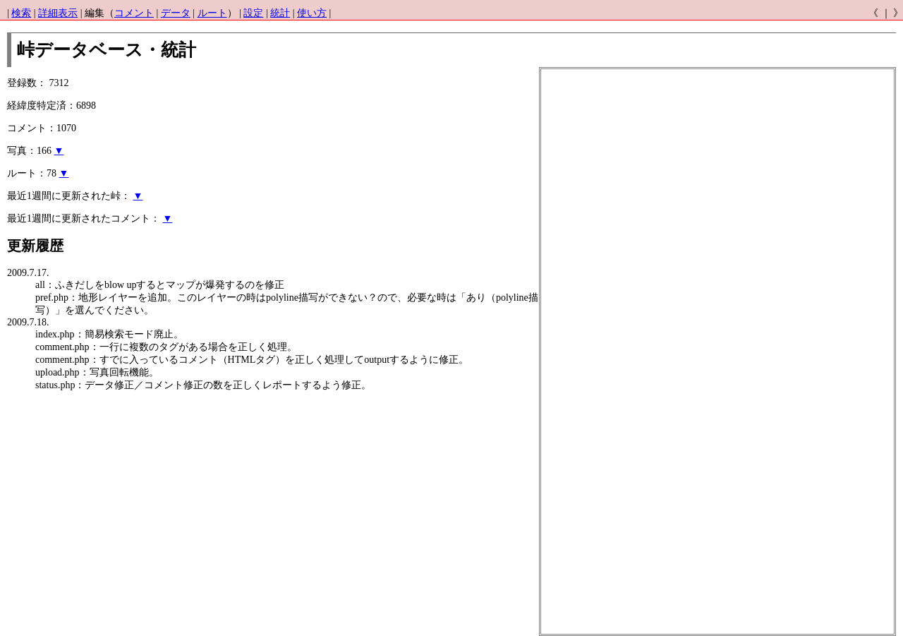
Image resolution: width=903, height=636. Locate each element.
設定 (253, 13)
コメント (134, 13)
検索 (21, 13)
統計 (280, 13)
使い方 (312, 13)
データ (175, 13)
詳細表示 (58, 13)
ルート (212, 13)
